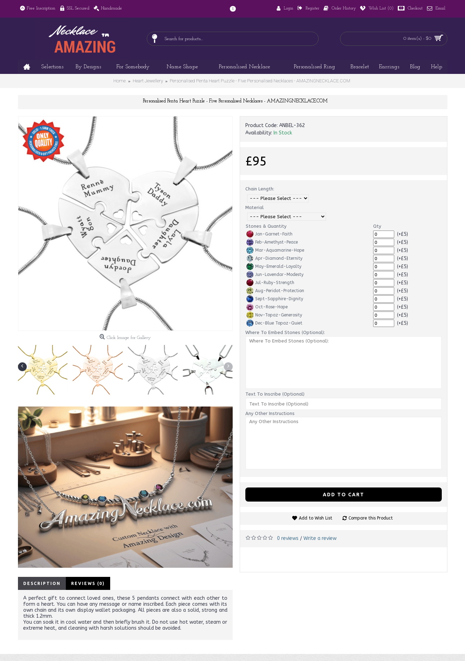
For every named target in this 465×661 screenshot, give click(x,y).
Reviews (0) (88, 583)
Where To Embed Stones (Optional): (285, 332)
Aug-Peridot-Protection (275, 290)
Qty (377, 226)
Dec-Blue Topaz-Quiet (274, 323)
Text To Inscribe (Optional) (274, 394)
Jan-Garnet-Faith (269, 234)
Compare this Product (370, 518)
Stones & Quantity (266, 226)
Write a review (320, 538)
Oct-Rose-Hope (267, 306)
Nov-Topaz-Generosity (274, 315)
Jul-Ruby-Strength (270, 282)
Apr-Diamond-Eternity (274, 258)
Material (254, 207)
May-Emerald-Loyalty (273, 266)
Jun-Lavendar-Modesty (274, 274)
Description (42, 583)
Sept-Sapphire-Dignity (274, 298)
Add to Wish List (315, 518)
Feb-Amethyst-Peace (272, 242)
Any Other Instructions (270, 413)
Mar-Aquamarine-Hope (275, 250)
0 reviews (288, 538)
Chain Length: (259, 188)
